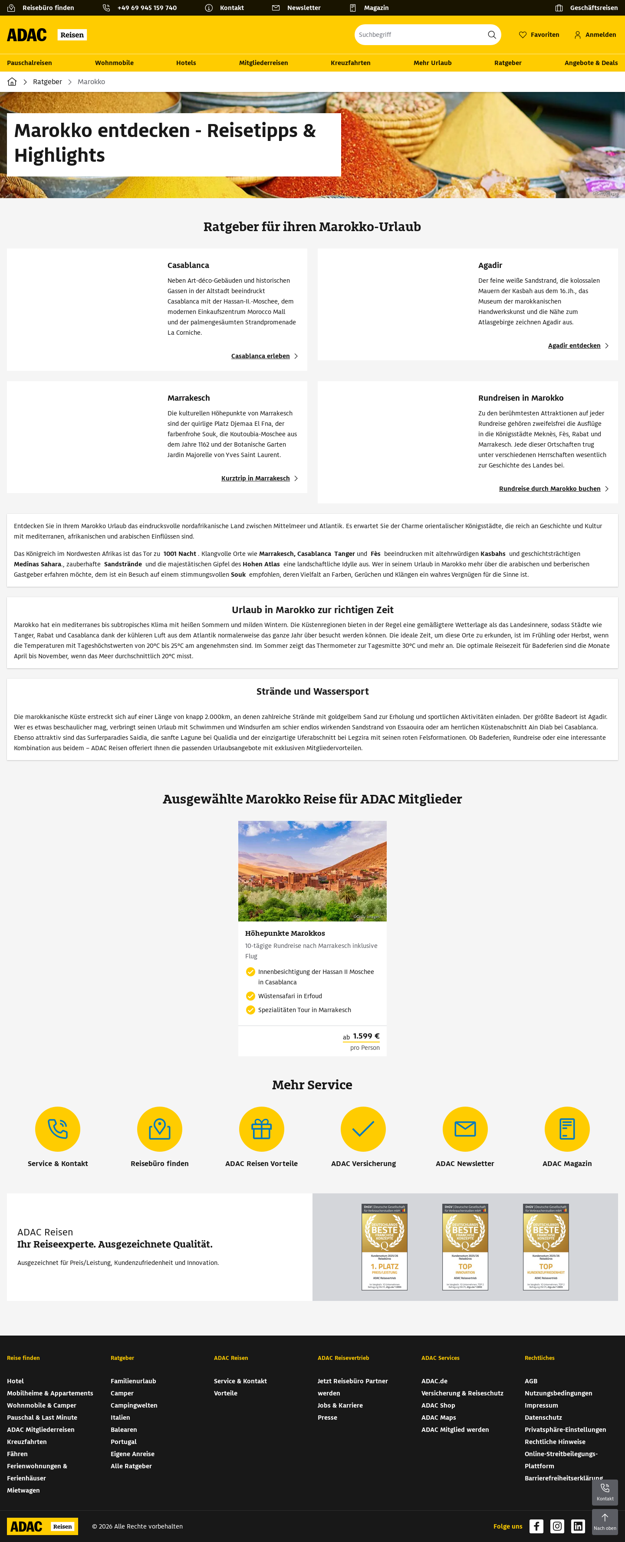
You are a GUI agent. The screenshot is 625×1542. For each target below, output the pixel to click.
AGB (531, 1381)
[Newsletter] (300, 8)
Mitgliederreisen (263, 63)
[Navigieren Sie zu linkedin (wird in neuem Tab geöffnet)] (578, 1526)
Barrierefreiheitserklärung (564, 1478)
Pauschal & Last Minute (42, 1417)
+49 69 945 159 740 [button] (147, 8)
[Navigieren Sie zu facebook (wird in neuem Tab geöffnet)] (536, 1526)
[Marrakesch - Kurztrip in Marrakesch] (260, 478)
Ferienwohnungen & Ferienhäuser (37, 1472)
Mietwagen (23, 1490)
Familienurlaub (133, 1381)
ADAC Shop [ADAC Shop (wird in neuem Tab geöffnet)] (438, 1405)
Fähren (17, 1454)
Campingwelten (134, 1405)
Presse (327, 1417)
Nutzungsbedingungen (558, 1393)
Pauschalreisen (29, 63)
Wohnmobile (114, 63)
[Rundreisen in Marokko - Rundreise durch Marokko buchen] (555, 489)
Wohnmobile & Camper (41, 1405)
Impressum (541, 1405)
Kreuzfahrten (351, 63)
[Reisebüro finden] (44, 8)
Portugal (124, 1442)
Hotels (186, 63)
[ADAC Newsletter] (465, 1138)
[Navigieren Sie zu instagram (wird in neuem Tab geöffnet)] (557, 1526)
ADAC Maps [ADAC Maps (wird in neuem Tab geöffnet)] (438, 1417)
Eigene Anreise (133, 1454)
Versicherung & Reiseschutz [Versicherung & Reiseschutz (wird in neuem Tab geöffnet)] (462, 1393)
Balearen (124, 1430)
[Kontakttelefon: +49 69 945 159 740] (143, 8)
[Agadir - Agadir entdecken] (579, 345)
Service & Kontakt (240, 1381)
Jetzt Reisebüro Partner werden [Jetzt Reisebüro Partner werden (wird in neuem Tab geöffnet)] (353, 1387)
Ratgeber (508, 63)
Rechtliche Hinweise (555, 1442)
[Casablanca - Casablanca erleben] (265, 356)
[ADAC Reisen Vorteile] (261, 1138)
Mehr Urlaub (433, 63)
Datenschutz (543, 1417)
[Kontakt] (227, 8)
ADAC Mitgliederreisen (41, 1430)
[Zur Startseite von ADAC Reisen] (49, 34)
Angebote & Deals (591, 63)
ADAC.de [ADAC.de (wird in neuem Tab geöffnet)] (434, 1381)
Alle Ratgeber (131, 1466)
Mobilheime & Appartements (50, 1393)
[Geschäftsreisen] (586, 8)
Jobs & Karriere (340, 1405)
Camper (122, 1393)
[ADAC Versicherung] (363, 1138)
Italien (120, 1417)
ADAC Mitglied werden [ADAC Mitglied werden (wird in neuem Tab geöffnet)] (455, 1430)
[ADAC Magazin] (567, 1138)
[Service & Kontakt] (58, 1138)
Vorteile (225, 1393)
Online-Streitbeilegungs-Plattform (561, 1460)
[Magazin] (372, 8)
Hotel (15, 1381)
